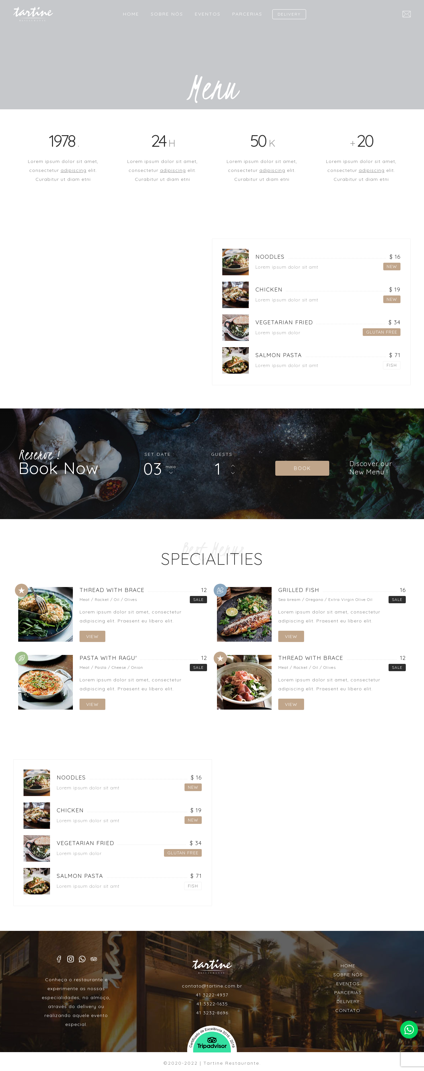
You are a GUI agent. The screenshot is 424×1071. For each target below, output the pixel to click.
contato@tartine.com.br (212, 986)
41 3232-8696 (212, 1013)
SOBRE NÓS (167, 14)
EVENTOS (208, 14)
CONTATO (347, 1010)
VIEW (92, 636)
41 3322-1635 (212, 1004)
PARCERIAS (247, 14)
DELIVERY (289, 14)
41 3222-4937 (212, 995)
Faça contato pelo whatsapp (409, 1030)
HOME (131, 14)
